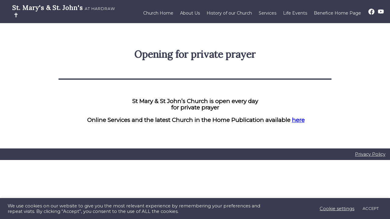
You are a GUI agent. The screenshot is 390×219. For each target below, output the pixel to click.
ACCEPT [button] (371, 208)
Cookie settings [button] (337, 208)
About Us (190, 13)
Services (267, 13)
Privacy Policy (370, 154)
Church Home (158, 13)
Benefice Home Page (337, 13)
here (298, 119)
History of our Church (229, 13)
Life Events (295, 13)
